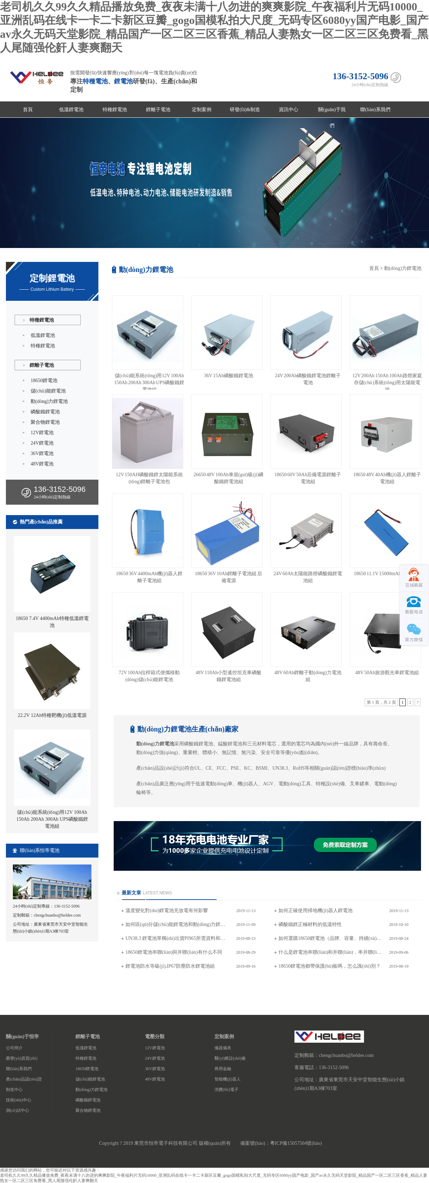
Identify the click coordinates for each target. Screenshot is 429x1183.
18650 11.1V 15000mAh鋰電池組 (387, 573)
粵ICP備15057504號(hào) (296, 1143)
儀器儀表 (222, 1047)
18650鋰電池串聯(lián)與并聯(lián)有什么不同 (174, 952)
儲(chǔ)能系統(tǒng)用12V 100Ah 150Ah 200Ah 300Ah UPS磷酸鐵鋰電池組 (52, 819)
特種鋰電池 (115, 109)
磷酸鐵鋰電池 (45, 411)
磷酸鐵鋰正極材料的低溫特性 (310, 924)
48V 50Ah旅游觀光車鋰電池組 (387, 672)
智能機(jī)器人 (227, 1079)
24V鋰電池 (42, 443)
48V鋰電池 (42, 463)
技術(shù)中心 (18, 1100)
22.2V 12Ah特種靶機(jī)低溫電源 (52, 715)
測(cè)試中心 (17, 1110)
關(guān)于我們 (332, 112)
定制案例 (201, 109)
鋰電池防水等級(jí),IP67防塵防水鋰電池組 (170, 966)
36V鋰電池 (42, 453)
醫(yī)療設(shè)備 (229, 1058)
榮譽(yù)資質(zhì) (22, 1058)
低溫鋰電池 (71, 109)
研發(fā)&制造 (245, 109)
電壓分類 (154, 1036)
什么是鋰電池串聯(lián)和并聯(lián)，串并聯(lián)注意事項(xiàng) (330, 952)
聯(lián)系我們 (375, 109)
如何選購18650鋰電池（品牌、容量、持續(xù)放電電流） (330, 938)
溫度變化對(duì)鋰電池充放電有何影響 (167, 910)
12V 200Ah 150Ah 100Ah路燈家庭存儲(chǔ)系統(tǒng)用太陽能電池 (387, 382)
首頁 (28, 109)
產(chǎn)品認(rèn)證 (24, 1079)
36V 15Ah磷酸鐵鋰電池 (228, 375)
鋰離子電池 (158, 109)
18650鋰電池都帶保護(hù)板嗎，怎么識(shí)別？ (329, 966)
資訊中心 (288, 109)
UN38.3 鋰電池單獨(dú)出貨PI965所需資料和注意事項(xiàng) (178, 938)
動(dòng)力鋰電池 (49, 401)
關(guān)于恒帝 (22, 1036)
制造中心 (14, 1089)
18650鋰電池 (44, 380)
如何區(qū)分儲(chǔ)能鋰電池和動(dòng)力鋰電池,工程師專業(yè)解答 (178, 924)
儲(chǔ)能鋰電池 (48, 391)
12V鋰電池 (42, 432)
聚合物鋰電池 (45, 422)
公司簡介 (14, 1047)
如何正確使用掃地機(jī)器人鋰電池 (315, 910)
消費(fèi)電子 (226, 1089)
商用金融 (222, 1068)
